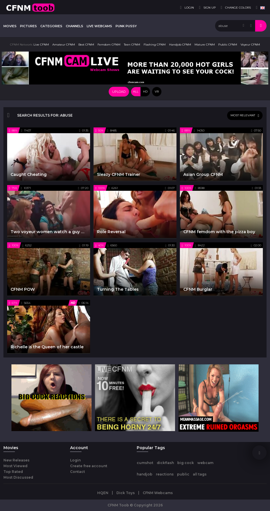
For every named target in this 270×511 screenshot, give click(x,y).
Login (75, 460)
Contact (77, 471)
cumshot (145, 463)
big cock (185, 463)
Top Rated (13, 471)
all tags (200, 474)
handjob (144, 474)
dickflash (165, 463)
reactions (165, 474)
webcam (205, 463)
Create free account (88, 466)
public (183, 474)
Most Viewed (15, 466)
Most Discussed (18, 477)
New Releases (16, 460)
